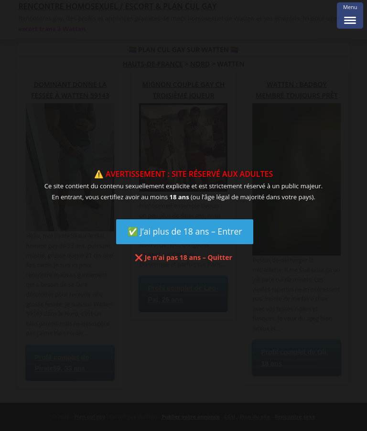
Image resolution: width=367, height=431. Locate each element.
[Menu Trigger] (350, 15)
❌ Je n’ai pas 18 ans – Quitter (183, 257)
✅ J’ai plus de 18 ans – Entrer (185, 231)
